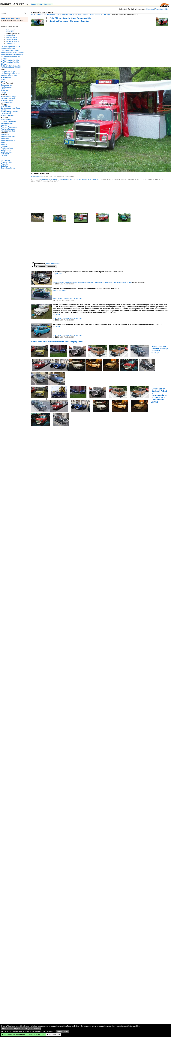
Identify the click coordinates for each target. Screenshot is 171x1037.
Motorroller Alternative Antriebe (12, 54)
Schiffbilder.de (11, 35)
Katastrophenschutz (8, 131)
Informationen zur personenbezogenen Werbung (21, 1028)
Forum (33, 4)
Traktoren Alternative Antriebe (11, 66)
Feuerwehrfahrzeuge (8, 97)
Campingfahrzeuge (8, 72)
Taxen (3, 81)
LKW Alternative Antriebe (10, 51)
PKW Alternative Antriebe (10, 60)
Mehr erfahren (62, 1031)
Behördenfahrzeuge (8, 98)
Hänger (3, 93)
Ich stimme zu (53, 1034)
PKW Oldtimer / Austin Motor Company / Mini (70, 18)
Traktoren (4, 91)
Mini (109, 14)
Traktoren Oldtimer (8, 116)
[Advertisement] (49, 44)
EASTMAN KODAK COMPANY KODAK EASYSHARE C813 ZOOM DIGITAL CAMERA (67, 179)
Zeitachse (4, 166)
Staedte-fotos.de (11, 39)
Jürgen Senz (57, 274)
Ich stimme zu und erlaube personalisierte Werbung (24, 1034)
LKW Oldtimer (6, 106)
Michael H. (57, 314)
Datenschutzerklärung (8, 168)
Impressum (48, 4)
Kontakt (40, 4)
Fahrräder (4, 146)
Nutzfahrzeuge (6, 87)
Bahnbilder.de (10, 30)
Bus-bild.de (10, 32)
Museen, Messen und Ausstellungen (9, 76)
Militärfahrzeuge (7, 123)
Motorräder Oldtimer (8, 137)
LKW (2, 89)
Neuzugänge (5, 160)
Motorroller (5, 139)
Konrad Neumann (59, 290)
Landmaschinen (7, 152)
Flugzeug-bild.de (11, 37)
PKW (3, 79)
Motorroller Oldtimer (8, 140)
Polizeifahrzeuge (7, 100)
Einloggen (150, 9)
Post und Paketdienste (9, 127)
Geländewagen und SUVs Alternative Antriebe (10, 48)
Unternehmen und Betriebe (11, 68)
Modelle (4, 125)
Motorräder (5, 135)
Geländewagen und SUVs (10, 74)
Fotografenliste (6, 162)
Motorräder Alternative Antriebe (12, 53)
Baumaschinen (6, 85)
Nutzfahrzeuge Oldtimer (9, 112)
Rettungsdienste (7, 102)
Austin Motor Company (98, 14)
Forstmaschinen (7, 148)
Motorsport (5, 154)
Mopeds (4, 144)
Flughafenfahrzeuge (8, 129)
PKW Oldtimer (83, 14)
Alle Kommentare (52, 264)
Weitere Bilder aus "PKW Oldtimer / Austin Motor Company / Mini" (56, 342)
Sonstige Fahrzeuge (8, 121)
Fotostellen (5, 164)
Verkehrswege (6, 150)
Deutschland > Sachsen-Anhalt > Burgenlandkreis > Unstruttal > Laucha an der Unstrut (159, 395)
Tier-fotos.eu (10, 43)
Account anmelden (161, 9)
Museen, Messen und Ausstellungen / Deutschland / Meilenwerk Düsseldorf (77, 282)
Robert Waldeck (37, 177)
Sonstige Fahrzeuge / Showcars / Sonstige (69, 21)
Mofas (3, 142)
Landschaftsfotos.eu (12, 41)
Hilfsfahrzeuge (6, 119)
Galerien (4, 156)
